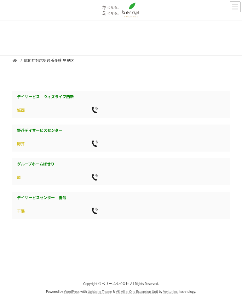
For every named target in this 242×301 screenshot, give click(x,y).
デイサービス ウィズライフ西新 (45, 96)
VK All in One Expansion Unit (137, 291)
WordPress (71, 291)
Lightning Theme (100, 291)
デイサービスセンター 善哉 (41, 197)
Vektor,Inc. (170, 291)
